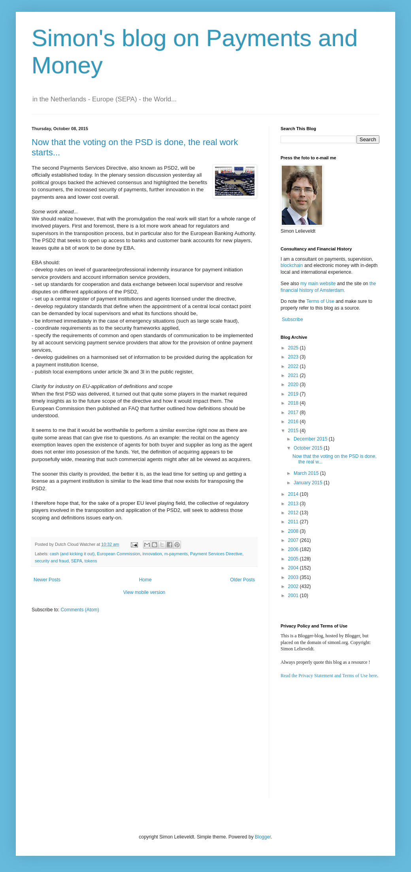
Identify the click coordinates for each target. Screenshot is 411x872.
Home (145, 580)
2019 (294, 394)
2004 (294, 568)
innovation (152, 553)
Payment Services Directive (216, 553)
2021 (294, 375)
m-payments (176, 553)
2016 (294, 421)
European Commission (118, 553)
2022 (294, 366)
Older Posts (242, 580)
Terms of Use (320, 301)
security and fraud (52, 560)
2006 (294, 549)
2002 (294, 586)
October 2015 (309, 448)
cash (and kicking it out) (72, 553)
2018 (294, 403)
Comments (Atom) (79, 609)
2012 (294, 512)
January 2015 (309, 482)
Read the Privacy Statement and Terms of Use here (329, 675)
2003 (294, 577)
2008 (294, 531)
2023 (294, 357)
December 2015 (311, 439)
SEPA (76, 560)
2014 (294, 494)
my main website (318, 283)
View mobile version (144, 592)
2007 (294, 540)
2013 (294, 503)
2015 (294, 430)
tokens (91, 560)
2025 (294, 348)
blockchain (292, 265)
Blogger (263, 837)
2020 (294, 384)
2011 (294, 522)
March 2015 (307, 473)
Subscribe (292, 319)
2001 (294, 595)
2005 (294, 559)
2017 (294, 412)
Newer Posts (47, 580)
